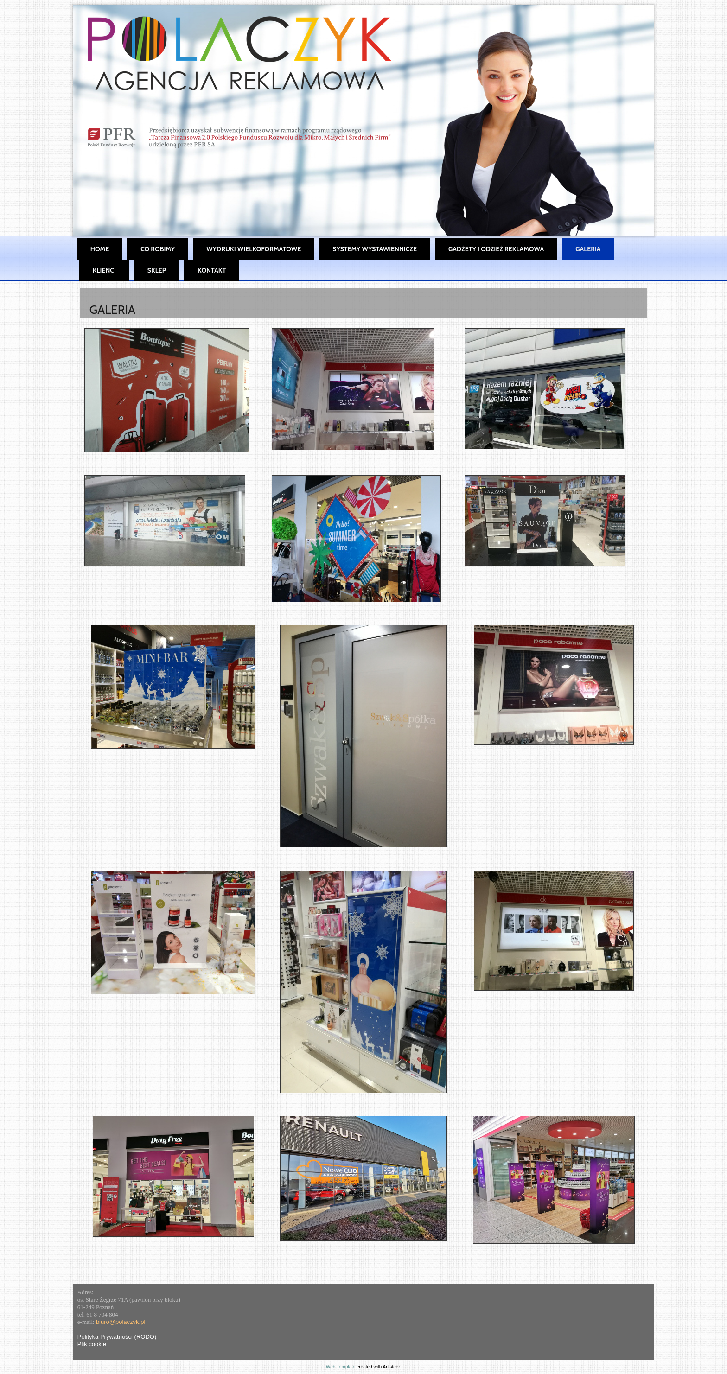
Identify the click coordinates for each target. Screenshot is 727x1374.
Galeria (587, 249)
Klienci (104, 270)
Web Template (341, 1366)
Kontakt (212, 270)
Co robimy (157, 249)
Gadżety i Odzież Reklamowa (496, 249)
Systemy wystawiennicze (374, 249)
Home (99, 249)
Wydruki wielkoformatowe (253, 249)
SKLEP (156, 270)
